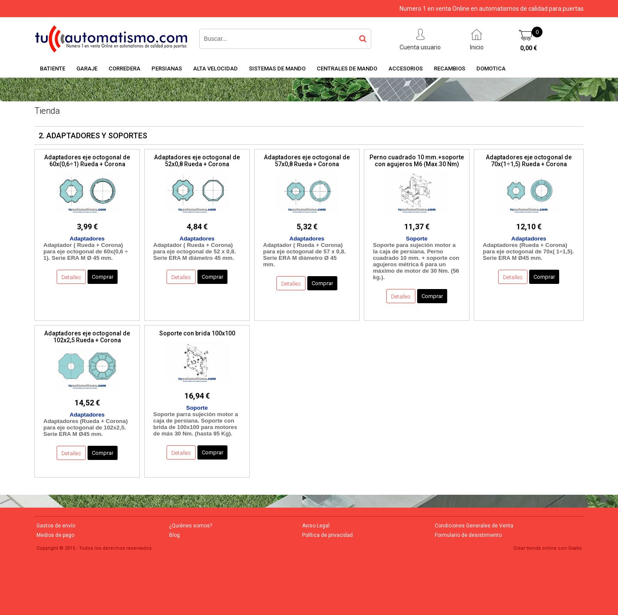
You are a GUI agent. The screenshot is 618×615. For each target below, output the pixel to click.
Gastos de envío (55, 526)
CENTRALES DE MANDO (347, 68)
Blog (174, 535)
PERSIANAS (166, 68)
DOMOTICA (491, 68)
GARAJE (86, 68)
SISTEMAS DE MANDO (277, 68)
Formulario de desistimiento (468, 535)
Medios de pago (55, 535)
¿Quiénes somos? (190, 526)
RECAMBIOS (449, 68)
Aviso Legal (316, 526)
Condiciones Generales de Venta (474, 526)
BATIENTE (52, 68)
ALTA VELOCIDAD (215, 68)
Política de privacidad (327, 535)
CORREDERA (124, 68)
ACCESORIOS (405, 68)
